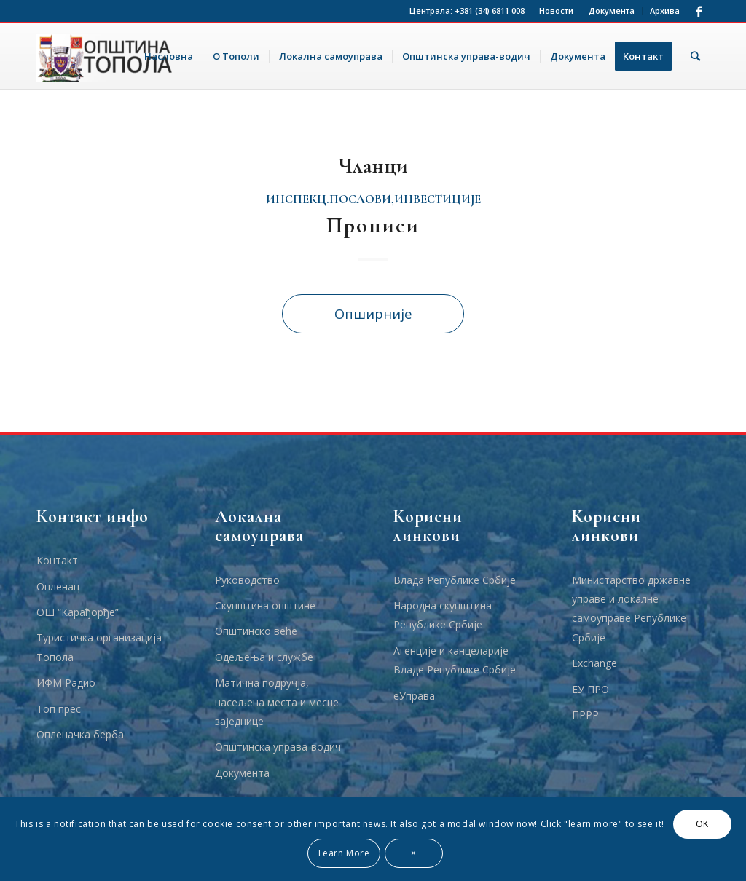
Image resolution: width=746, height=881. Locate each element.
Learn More (344, 853)
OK (702, 824)
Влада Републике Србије (454, 580)
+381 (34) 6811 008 (490, 10)
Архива (665, 10)
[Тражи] (695, 56)
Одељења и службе (264, 657)
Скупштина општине (265, 605)
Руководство (247, 580)
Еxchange (594, 663)
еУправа (414, 696)
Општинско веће (256, 631)
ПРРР (585, 715)
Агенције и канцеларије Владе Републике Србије (454, 660)
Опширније (373, 313)
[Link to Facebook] (699, 11)
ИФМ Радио (65, 683)
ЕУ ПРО (590, 689)
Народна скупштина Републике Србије (442, 614)
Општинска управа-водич (278, 747)
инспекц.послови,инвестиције (373, 199)
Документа (612, 10)
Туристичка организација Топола (99, 647)
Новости (556, 10)
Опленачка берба (80, 734)
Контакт (57, 560)
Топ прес (58, 709)
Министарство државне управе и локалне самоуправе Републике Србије (631, 608)
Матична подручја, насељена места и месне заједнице (277, 702)
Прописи (373, 225)
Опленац (57, 586)
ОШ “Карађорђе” (77, 612)
